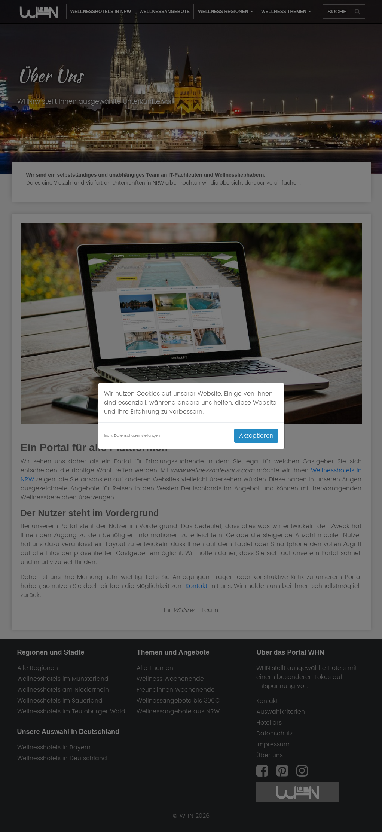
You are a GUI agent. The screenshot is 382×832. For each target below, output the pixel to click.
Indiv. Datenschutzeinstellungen (132, 436)
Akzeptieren (256, 436)
